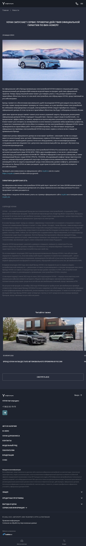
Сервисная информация (13, 508)
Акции (64, 542)
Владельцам (8, 455)
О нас (4, 460)
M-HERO (5, 431)
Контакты (6, 440)
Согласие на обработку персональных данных (19, 523)
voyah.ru (45, 171)
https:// (5, 173)
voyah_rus (6, 197)
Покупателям (8, 450)
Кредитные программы (13, 498)
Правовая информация (11, 520)
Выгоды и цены (9, 504)
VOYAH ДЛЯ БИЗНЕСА (11, 436)
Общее (5, 492)
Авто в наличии (9, 426)
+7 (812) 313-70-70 (9, 406)
